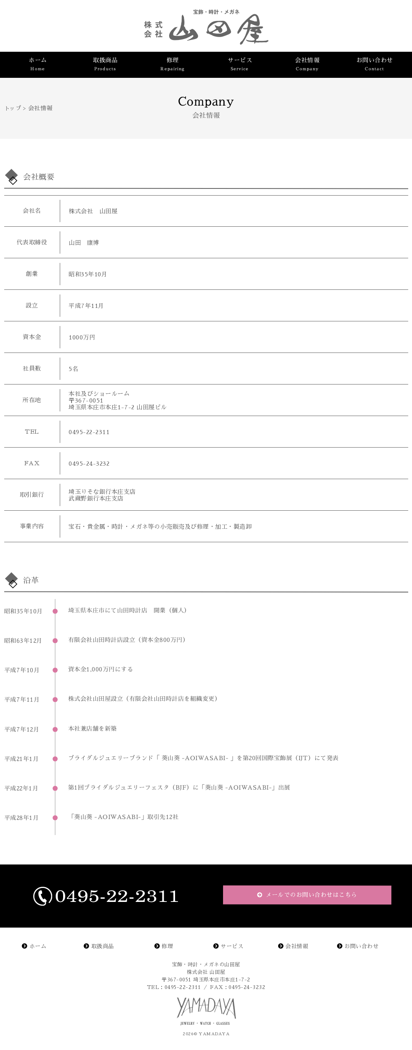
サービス (232, 946)
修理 (167, 946)
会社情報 (296, 946)
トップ (12, 108)
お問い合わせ (361, 946)
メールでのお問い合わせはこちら (310, 895)
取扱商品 (102, 946)
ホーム (38, 946)
